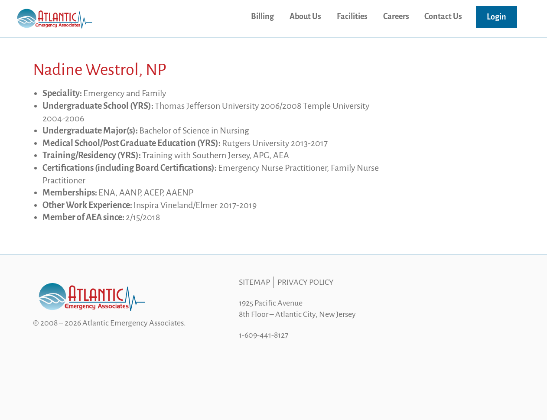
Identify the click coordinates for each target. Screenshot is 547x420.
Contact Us (443, 16)
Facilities (352, 16)
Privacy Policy (305, 282)
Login (496, 17)
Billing (262, 16)
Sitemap (254, 282)
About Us (305, 16)
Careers (396, 16)
